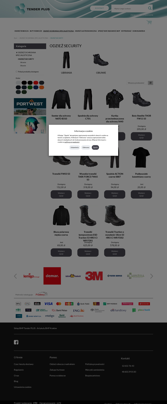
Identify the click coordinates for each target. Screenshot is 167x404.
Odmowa (86, 147)
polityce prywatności (71, 142)
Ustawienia (75, 147)
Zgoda (95, 147)
